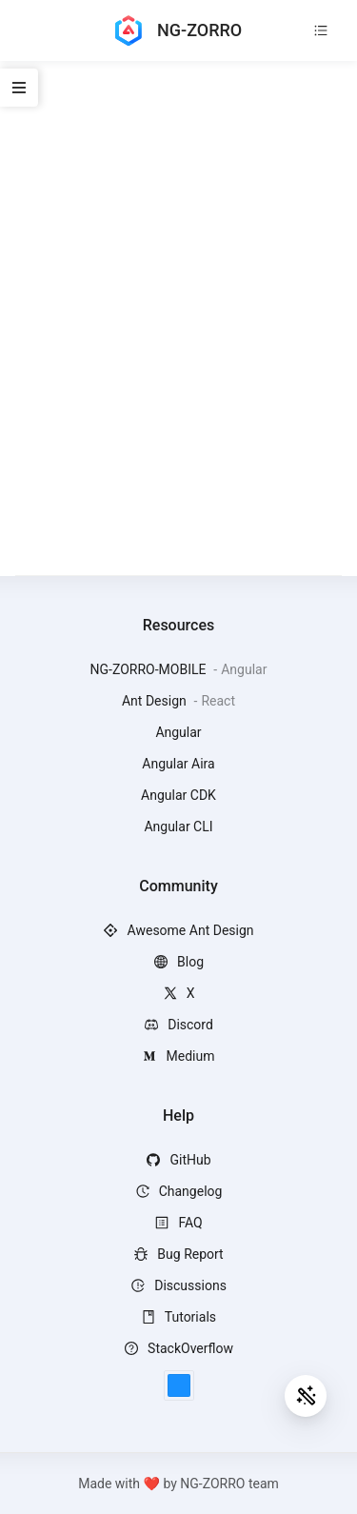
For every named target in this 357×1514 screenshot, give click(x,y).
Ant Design (155, 700)
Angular (178, 732)
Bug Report (178, 1254)
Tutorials (178, 1317)
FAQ (178, 1222)
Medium (178, 1056)
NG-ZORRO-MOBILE (149, 669)
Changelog (179, 1191)
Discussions (178, 1285)
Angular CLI (178, 826)
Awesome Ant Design (178, 930)
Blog (178, 961)
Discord (178, 1024)
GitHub (178, 1159)
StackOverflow (178, 1348)
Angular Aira (178, 763)
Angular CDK (178, 795)
